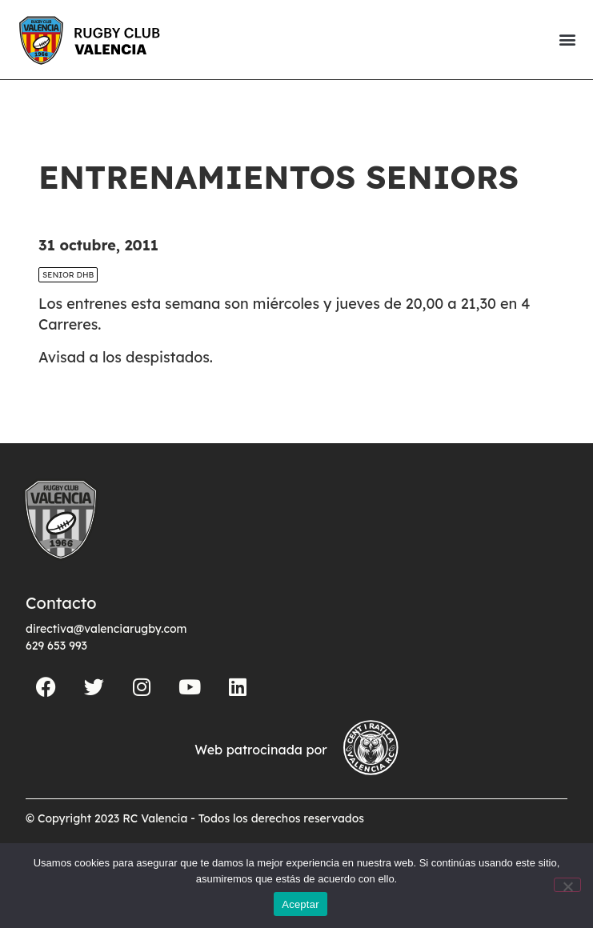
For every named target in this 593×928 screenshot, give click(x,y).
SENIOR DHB (68, 275)
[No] (567, 885)
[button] (567, 39)
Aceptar (300, 904)
